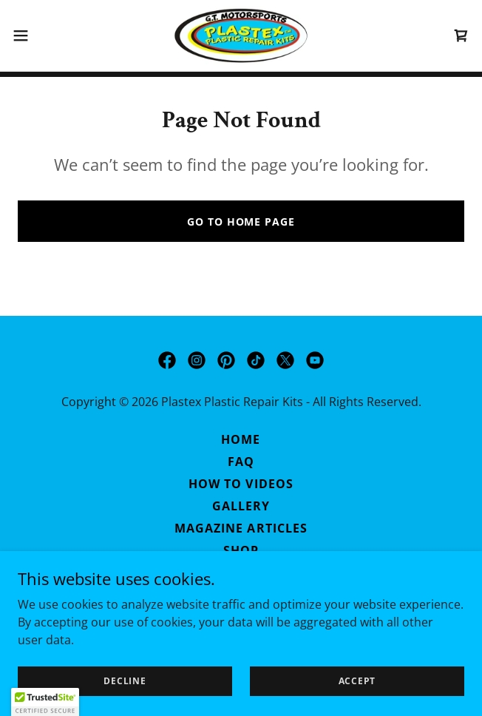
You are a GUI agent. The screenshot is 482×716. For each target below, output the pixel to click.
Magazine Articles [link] (240, 528)
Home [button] (240, 439)
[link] (241, 35)
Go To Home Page (240, 222)
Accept (357, 681)
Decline (124, 681)
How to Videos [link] (241, 484)
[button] (41, 35)
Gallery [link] (241, 506)
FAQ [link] (241, 461)
